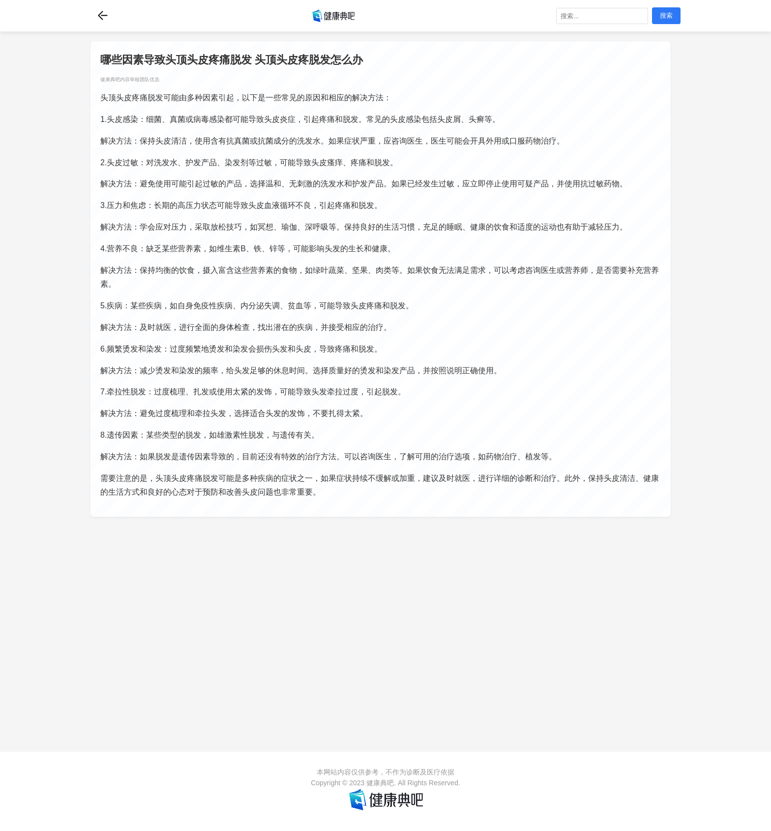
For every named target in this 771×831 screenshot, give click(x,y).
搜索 (666, 15)
